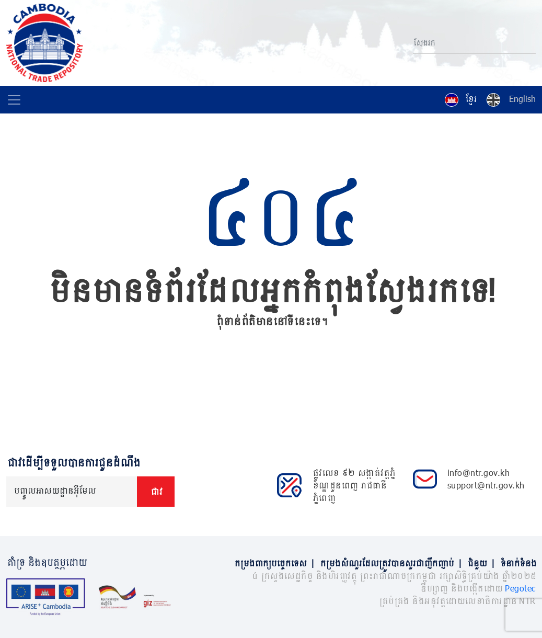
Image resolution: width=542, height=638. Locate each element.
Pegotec (520, 588)
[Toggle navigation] (14, 100)
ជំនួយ (483, 563)
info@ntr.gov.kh (478, 472)
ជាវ (156, 491)
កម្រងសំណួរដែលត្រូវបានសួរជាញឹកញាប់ (393, 563)
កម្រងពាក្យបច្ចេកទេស (276, 563)
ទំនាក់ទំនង (518, 563)
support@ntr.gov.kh (486, 485)
